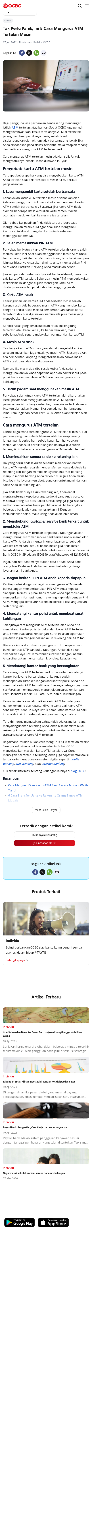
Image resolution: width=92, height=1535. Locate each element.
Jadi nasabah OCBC (44, 843)
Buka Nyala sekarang (44, 834)
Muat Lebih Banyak (46, 810)
